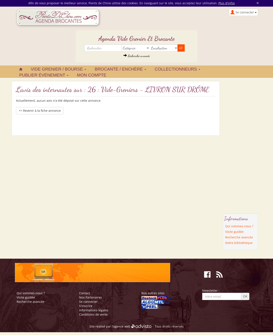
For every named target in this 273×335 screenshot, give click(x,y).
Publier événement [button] (43, 75)
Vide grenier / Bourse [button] (58, 69)
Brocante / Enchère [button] (120, 69)
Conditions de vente (93, 314)
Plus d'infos (226, 3)
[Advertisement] (241, 145)
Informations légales (93, 310)
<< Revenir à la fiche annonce (40, 111)
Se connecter (88, 302)
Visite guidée (234, 232)
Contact (84, 293)
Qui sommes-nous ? (239, 226)
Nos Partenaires (90, 297)
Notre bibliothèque (239, 243)
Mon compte (91, 75)
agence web (121, 327)
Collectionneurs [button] (177, 69)
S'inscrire (85, 306)
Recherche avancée (136, 56)
